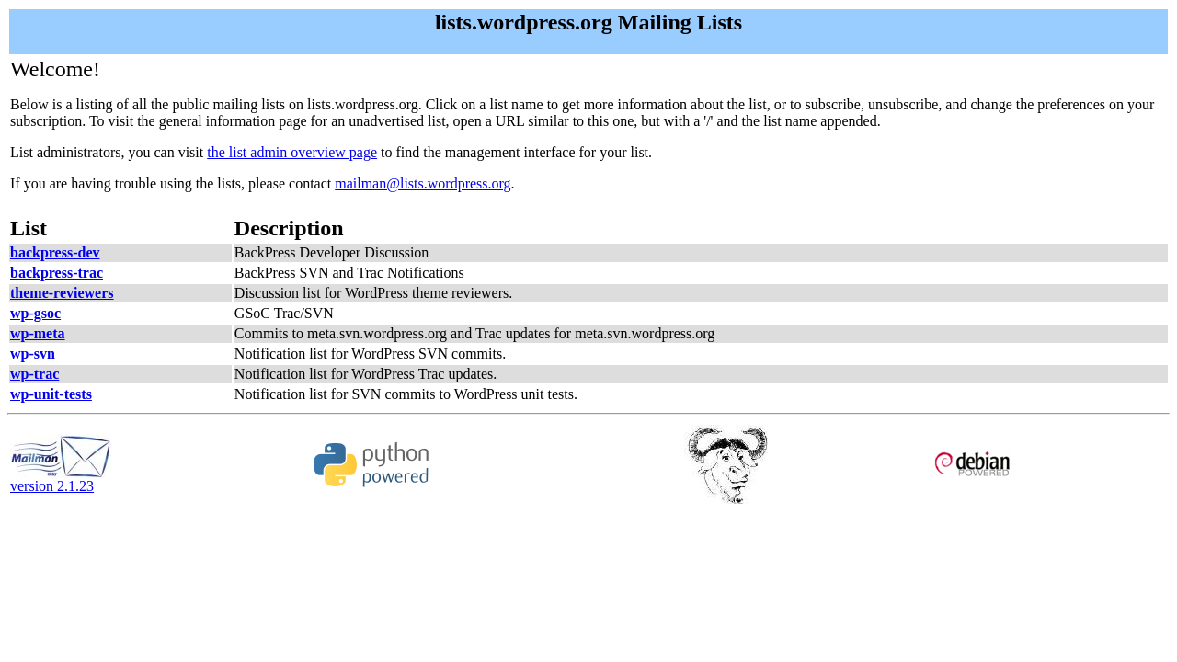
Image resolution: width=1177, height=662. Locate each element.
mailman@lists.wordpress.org (422, 183)
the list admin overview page (292, 152)
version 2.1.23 (60, 479)
